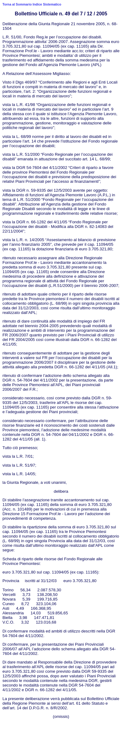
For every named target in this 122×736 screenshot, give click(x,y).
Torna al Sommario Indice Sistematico (31, 4)
